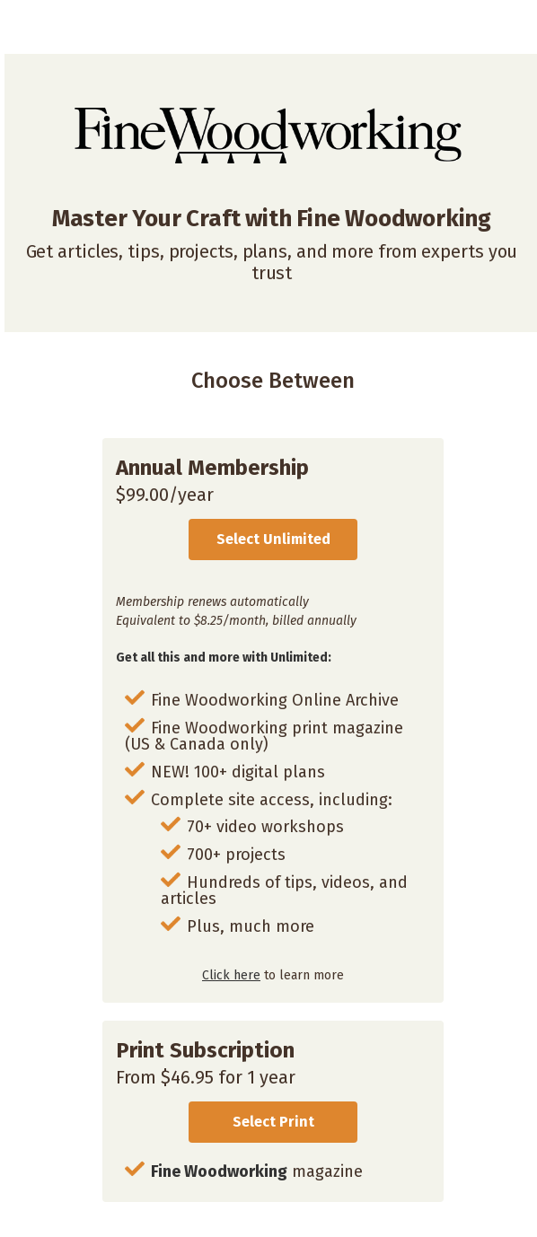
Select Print (273, 1121)
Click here (231, 975)
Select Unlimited (273, 539)
